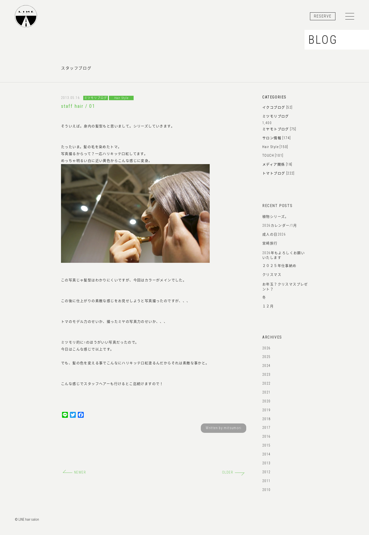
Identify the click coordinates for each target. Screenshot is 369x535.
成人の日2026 (274, 237)
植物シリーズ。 (275, 219)
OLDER (233, 472)
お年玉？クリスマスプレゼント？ (285, 291)
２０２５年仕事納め (279, 269)
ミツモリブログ (95, 98)
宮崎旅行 (270, 246)
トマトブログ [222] (278, 173)
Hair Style (121, 98)
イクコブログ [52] (277, 108)
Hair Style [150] (275, 147)
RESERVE (322, 16)
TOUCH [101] (272, 156)
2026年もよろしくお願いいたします (283, 259)
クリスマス (271, 278)
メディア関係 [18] (277, 165)
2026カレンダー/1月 (279, 228)
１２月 (268, 309)
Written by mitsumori (223, 428)
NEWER (74, 472)
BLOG (323, 40)
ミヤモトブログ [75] (279, 129)
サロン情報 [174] (276, 138)
